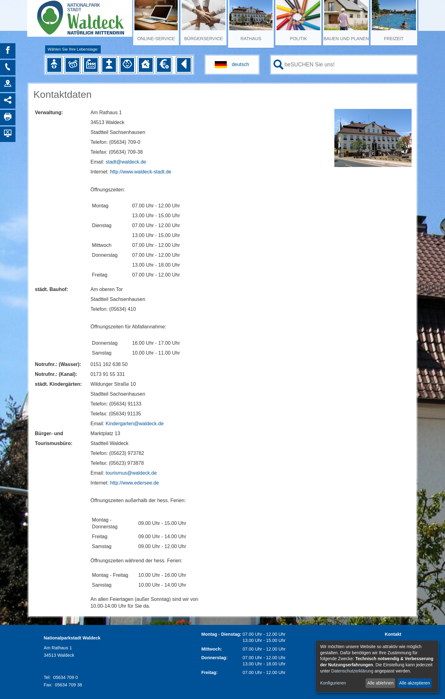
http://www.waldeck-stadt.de (140, 171)
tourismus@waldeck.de (131, 473)
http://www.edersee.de (134, 482)
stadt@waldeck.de (126, 161)
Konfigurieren (333, 682)
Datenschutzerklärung (352, 670)
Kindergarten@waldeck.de (135, 423)
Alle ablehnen (380, 682)
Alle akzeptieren (414, 682)
